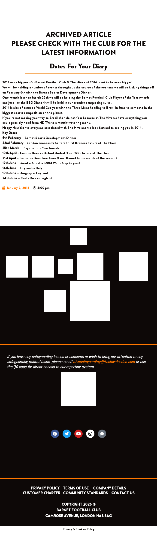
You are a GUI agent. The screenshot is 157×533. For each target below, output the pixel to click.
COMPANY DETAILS (109, 488)
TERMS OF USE (76, 488)
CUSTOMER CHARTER (41, 493)
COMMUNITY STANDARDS (85, 493)
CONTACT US (122, 493)
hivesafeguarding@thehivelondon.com (104, 361)
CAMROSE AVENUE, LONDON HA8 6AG (78, 515)
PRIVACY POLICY (45, 488)
